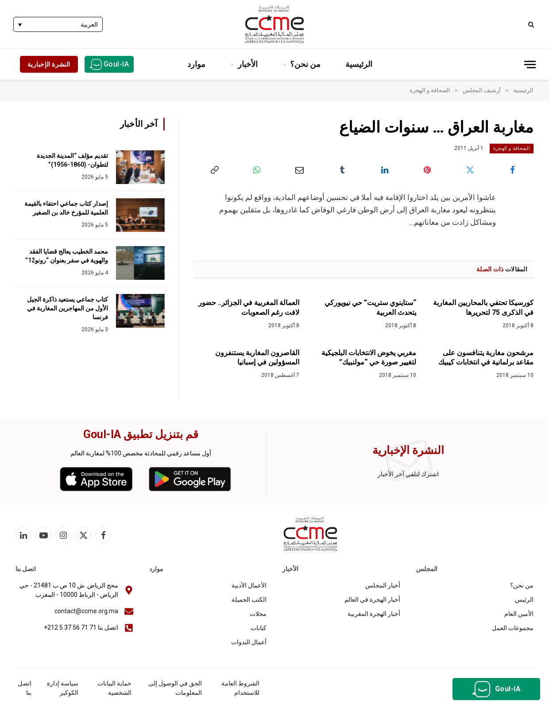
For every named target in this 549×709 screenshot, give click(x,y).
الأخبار (248, 64)
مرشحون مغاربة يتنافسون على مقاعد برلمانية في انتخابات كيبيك (486, 358)
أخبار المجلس (382, 585)
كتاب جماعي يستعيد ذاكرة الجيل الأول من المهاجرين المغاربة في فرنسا (67, 308)
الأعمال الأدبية (249, 585)
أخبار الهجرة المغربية (374, 613)
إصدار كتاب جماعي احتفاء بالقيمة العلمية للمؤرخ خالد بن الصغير (66, 208)
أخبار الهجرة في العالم (372, 599)
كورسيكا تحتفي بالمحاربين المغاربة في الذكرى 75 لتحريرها (483, 307)
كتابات (259, 627)
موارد (196, 64)
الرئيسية (358, 64)
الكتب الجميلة (249, 599)
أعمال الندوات (249, 642)
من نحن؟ (305, 64)
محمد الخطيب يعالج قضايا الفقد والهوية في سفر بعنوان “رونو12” (66, 256)
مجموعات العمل (513, 627)
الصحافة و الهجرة (511, 148)
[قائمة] (530, 64)
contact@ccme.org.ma (86, 611)
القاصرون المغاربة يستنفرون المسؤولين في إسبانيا (257, 358)
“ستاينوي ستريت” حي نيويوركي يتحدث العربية (370, 307)
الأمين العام (519, 613)
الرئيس (524, 599)
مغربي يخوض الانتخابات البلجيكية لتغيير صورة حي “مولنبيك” (368, 358)
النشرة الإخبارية (48, 64)
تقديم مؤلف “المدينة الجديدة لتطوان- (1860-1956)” (72, 160)
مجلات (258, 613)
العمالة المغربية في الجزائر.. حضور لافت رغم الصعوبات (248, 307)
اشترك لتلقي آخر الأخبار (408, 474)
